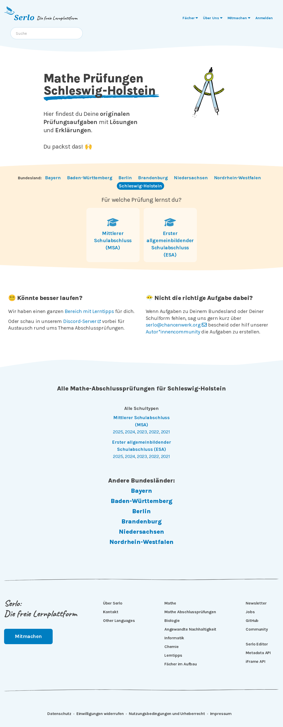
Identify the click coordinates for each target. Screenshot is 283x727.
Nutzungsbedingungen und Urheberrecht (167, 713)
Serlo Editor (257, 644)
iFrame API (255, 661)
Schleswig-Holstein (140, 186)
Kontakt (110, 611)
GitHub (252, 620)
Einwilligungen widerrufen (100, 713)
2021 (165, 432)
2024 (130, 432)
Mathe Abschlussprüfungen (190, 611)
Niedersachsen (191, 178)
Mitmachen (28, 636)
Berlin (125, 178)
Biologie (171, 620)
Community (257, 629)
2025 (118, 432)
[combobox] (46, 33)
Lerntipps (173, 655)
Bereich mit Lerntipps (89, 311)
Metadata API (258, 652)
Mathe (170, 603)
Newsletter (256, 603)
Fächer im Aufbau (180, 664)
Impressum (221, 713)
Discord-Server (82, 321)
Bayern (53, 178)
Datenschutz (59, 713)
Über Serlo (112, 603)
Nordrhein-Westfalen (237, 178)
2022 (154, 432)
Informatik (174, 637)
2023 (142, 432)
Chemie (171, 646)
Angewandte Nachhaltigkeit (190, 629)
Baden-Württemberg (89, 178)
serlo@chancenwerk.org (176, 325)
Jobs (250, 611)
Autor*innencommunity (173, 332)
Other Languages (119, 620)
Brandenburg (153, 178)
